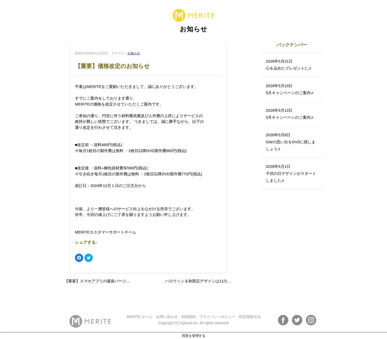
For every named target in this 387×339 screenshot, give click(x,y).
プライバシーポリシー (217, 317)
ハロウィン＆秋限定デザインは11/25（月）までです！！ (214, 281)
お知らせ (134, 53)
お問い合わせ (167, 317)
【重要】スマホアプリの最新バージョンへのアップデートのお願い (122, 281)
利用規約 (188, 317)
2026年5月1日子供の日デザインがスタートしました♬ (291, 173)
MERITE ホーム (139, 317)
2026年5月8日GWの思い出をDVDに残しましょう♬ (291, 142)
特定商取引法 (250, 317)
